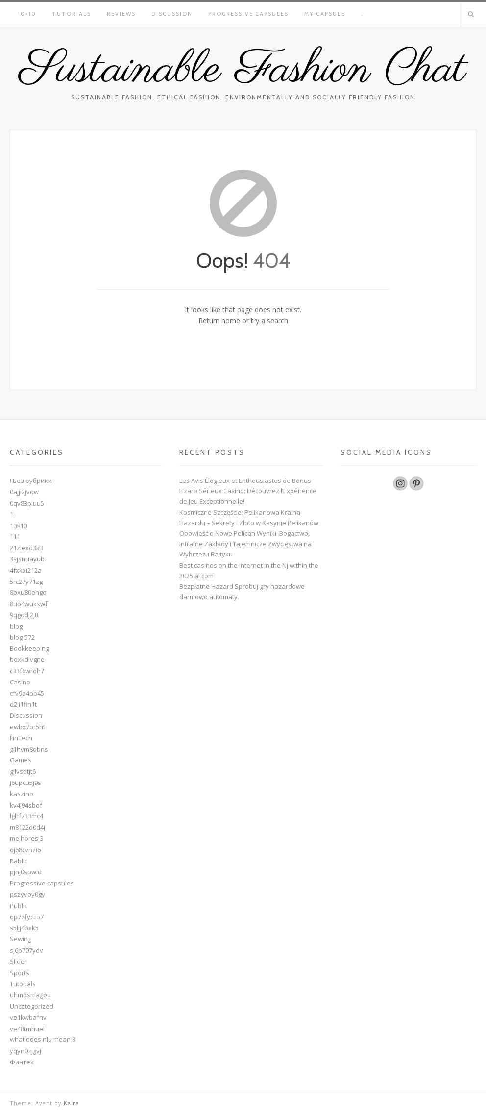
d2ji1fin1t (23, 704)
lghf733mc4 (26, 815)
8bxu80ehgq (28, 592)
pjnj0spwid (26, 871)
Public (18, 905)
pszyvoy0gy (27, 894)
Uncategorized (31, 1006)
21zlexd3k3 (26, 547)
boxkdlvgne (27, 659)
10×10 (27, 13)
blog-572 (22, 637)
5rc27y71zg (26, 581)
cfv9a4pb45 (27, 693)
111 (15, 536)
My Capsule (324, 13)
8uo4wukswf (29, 603)
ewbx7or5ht (27, 726)
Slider (18, 961)
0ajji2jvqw (24, 491)
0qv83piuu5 (27, 503)
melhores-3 (27, 838)
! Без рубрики (31, 480)
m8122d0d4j (27, 827)
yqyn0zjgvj (25, 1050)
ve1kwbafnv (28, 1017)
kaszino (21, 793)
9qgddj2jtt (24, 614)
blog (16, 626)
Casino (20, 682)
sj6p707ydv (26, 950)
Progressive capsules (248, 13)
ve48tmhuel (27, 1028)
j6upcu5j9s (25, 782)
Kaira (71, 1103)
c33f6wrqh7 (27, 670)
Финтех (22, 1062)
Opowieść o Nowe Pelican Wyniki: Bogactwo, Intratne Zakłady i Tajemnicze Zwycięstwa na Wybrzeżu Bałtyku (245, 543)
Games (20, 760)
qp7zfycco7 (27, 916)
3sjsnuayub (27, 559)
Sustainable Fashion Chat (243, 70)
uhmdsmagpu (30, 994)
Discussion (172, 13)
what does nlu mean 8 (42, 1039)
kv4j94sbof (26, 805)
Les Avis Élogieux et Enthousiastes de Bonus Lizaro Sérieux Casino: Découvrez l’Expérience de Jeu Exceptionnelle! (247, 491)
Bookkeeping (29, 648)
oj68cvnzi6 (25, 849)
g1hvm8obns (29, 749)
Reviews (121, 13)
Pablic (18, 861)
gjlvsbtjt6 (23, 771)
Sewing (20, 939)
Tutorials (71, 13)
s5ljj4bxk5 (24, 927)
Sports (19, 972)
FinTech (21, 738)
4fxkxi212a (26, 570)
